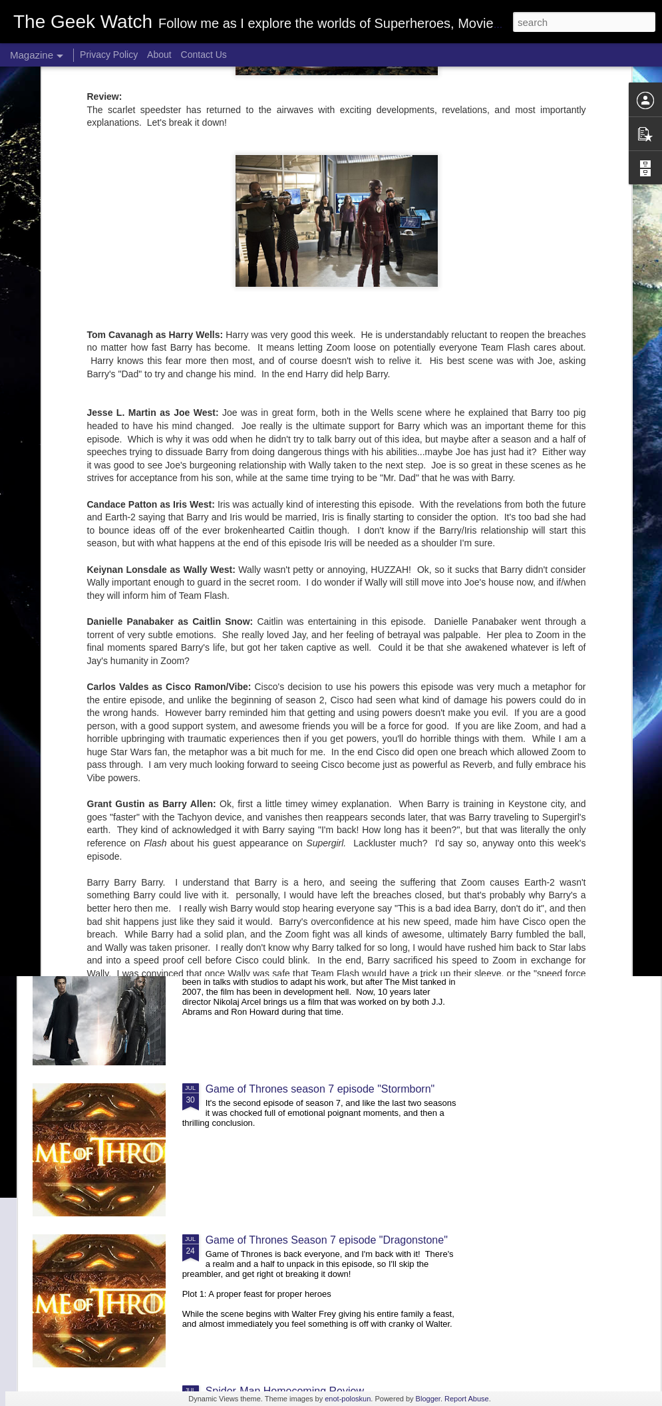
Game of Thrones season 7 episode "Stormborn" (320, 1089)
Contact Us (204, 54)
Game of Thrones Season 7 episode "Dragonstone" (327, 1240)
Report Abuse (466, 1399)
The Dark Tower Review (262, 938)
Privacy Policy (109, 54)
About (159, 54)
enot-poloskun (348, 1399)
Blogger (428, 1399)
